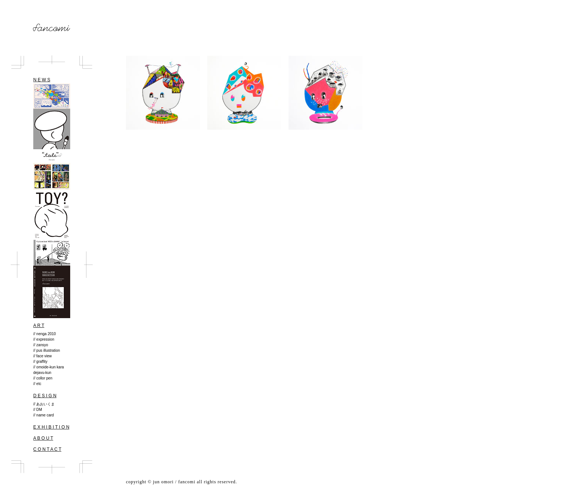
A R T (38, 325)
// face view (42, 356)
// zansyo (40, 345)
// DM (37, 410)
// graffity (40, 362)
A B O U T (43, 438)
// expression (43, 339)
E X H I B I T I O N (51, 427)
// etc (37, 384)
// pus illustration (46, 350)
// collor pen (42, 378)
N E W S (41, 79)
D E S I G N (45, 395)
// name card (43, 415)
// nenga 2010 (44, 334)
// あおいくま (44, 404)
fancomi (52, 27)
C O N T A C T (47, 449)
